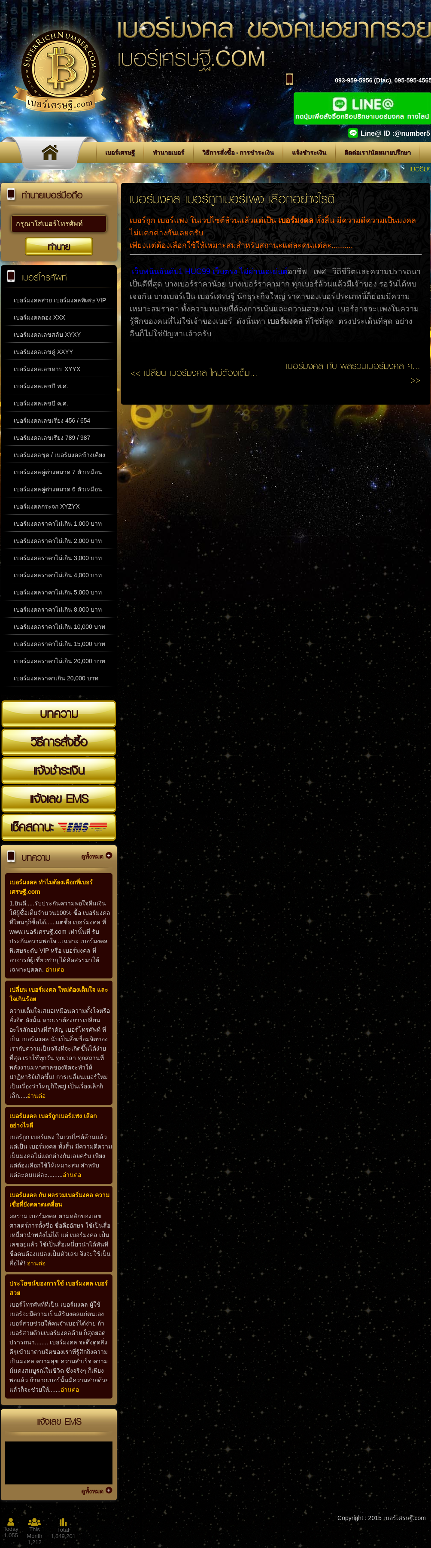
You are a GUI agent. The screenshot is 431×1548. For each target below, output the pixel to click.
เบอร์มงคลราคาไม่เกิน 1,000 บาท (58, 523)
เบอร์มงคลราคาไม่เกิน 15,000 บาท (59, 643)
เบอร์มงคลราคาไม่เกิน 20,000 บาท (59, 661)
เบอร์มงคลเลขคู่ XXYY (43, 351)
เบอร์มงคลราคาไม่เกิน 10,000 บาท (59, 626)
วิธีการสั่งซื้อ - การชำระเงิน (238, 152)
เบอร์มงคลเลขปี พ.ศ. (41, 386)
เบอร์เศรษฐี (120, 152)
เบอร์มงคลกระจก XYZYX (47, 506)
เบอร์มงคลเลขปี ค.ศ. (41, 403)
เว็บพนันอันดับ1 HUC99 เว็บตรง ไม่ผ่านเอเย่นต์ (210, 271)
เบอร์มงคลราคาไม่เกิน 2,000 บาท (58, 540)
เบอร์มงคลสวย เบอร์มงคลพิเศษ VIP (60, 300)
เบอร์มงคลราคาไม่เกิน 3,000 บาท (58, 558)
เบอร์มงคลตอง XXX (39, 317)
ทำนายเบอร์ (168, 152)
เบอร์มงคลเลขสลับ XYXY (47, 334)
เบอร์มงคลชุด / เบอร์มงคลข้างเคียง (59, 454)
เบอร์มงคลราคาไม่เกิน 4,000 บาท (58, 575)
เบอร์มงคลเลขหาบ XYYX (47, 369)
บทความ (59, 713)
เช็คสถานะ (58, 827)
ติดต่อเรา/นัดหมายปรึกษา (377, 152)
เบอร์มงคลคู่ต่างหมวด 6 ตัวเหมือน (58, 489)
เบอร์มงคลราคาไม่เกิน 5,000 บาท (58, 592)
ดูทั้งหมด (92, 856)
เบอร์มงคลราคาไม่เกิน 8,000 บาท (58, 609)
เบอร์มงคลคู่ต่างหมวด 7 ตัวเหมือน (58, 472)
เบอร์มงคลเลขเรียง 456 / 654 (52, 420)
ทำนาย (59, 246)
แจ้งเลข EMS (59, 798)
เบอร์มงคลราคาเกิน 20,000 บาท (56, 678)
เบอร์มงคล (295, 220)
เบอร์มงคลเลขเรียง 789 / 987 (52, 437)
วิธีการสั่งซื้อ (58, 741)
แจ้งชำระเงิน (309, 152)
